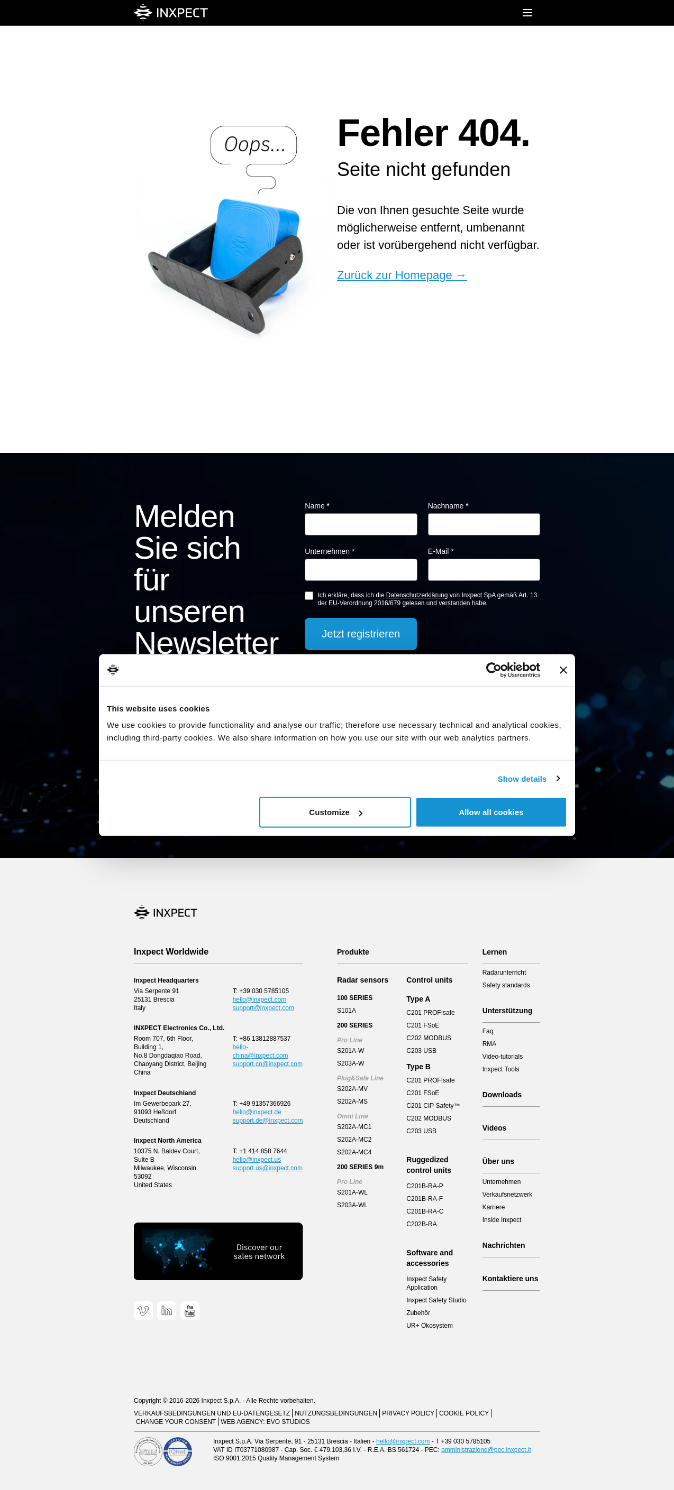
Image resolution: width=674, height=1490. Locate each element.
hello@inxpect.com (260, 999)
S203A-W (350, 1063)
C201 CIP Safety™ (433, 1105)
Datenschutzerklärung (417, 595)
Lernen (494, 952)
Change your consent (176, 1422)
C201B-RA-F (424, 1198)
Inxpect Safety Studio (436, 1300)
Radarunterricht (504, 972)
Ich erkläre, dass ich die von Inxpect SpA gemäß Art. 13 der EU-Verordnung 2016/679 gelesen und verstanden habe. (427, 599)
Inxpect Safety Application (426, 1283)
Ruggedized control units (428, 1164)
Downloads (502, 1094)
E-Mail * (441, 551)
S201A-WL (352, 1192)
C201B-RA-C (424, 1211)
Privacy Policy (408, 1413)
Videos (494, 1128)
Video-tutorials (502, 1056)
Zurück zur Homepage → (402, 275)
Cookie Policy (464, 1413)
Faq (488, 1031)
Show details (522, 778)
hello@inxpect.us (257, 1159)
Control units (429, 980)
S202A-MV (352, 1089)
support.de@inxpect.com (268, 1120)
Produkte (353, 952)
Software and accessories (429, 1257)
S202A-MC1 (354, 1127)
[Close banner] (563, 669)
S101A (346, 1010)
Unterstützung (507, 1010)
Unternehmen (501, 1182)
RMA (489, 1044)
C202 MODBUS (428, 1038)
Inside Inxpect (502, 1220)
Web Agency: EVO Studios (265, 1422)
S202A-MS (352, 1101)
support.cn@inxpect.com (268, 1064)
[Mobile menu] (527, 12)
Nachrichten (503, 1245)
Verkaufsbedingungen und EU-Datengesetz (212, 1413)
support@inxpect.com (263, 1008)
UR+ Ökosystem (429, 1325)
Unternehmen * (329, 551)
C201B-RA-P (424, 1186)
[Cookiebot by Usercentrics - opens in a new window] (494, 670)
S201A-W (350, 1050)
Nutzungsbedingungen (336, 1413)
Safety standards (506, 985)
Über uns (498, 1161)
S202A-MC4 (354, 1152)
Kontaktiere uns (510, 1278)
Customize (335, 812)
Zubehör (418, 1313)
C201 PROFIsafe (430, 1012)
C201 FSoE (422, 1025)
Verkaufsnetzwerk (507, 1194)
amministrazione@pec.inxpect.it (486, 1450)
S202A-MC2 (354, 1139)
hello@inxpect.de (257, 1112)
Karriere (493, 1207)
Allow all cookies (491, 812)
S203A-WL (352, 1205)
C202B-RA (421, 1224)
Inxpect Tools (501, 1069)
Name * (317, 506)
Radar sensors (362, 980)
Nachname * (448, 506)
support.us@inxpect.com (268, 1168)
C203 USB (421, 1050)
